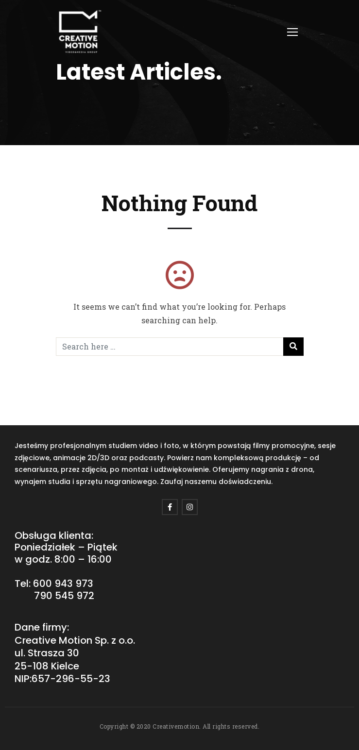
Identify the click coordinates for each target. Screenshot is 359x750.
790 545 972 (64, 595)
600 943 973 (63, 583)
